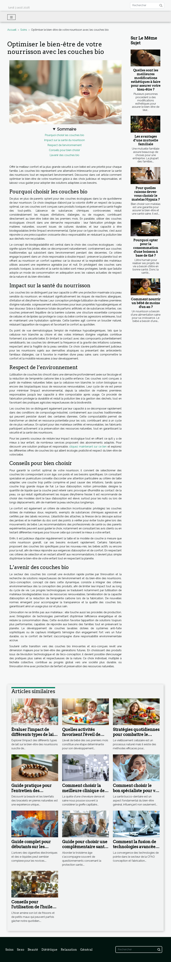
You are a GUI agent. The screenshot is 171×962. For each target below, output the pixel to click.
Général (86, 949)
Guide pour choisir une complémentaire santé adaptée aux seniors (84, 846)
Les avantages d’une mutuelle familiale (145, 140)
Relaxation (69, 949)
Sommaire (66, 129)
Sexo (20, 949)
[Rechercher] (147, 5)
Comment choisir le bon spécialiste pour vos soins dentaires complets (136, 793)
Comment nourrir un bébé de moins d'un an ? (145, 303)
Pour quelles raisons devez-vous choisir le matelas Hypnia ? (146, 193)
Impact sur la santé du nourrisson (64, 140)
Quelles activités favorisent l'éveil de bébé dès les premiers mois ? (83, 737)
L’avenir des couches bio (64, 155)
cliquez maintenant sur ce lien (88, 446)
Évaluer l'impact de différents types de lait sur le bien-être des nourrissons (33, 737)
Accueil (11, 29)
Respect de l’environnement (64, 145)
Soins (23, 29)
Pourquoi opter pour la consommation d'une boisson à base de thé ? (145, 247)
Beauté (33, 949)
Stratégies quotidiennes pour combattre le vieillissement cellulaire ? (136, 737)
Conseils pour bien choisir (64, 150)
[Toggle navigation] (11, 17)
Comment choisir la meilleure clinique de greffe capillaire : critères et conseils (83, 793)
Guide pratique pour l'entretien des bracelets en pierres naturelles (31, 793)
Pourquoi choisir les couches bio (64, 135)
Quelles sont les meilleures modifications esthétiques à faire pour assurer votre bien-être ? (145, 79)
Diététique (49, 949)
